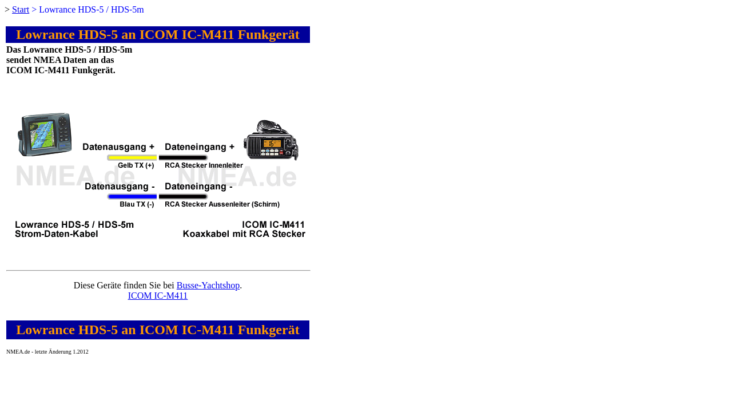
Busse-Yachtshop (208, 285)
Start (20, 9)
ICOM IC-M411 (158, 295)
